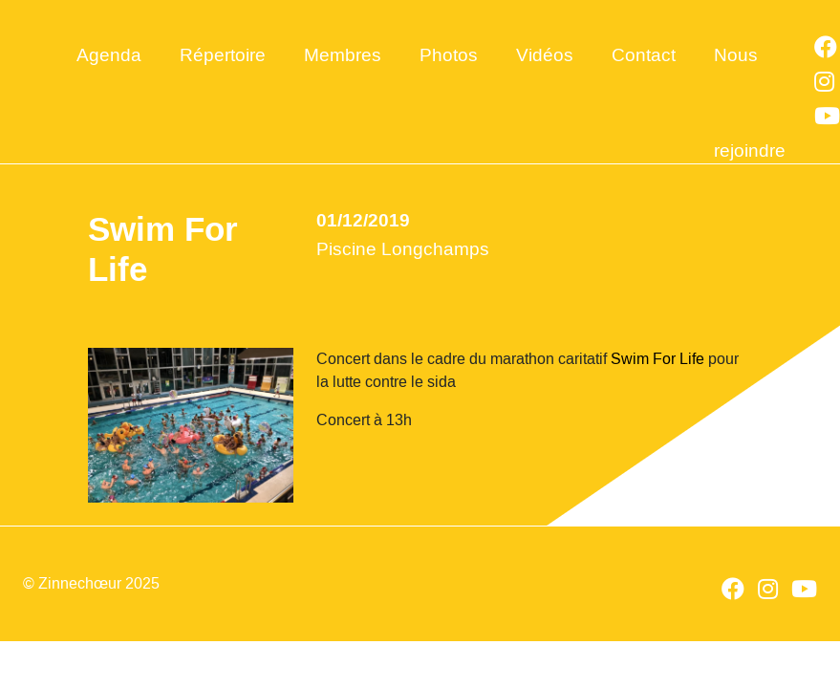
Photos (449, 55)
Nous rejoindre (750, 79)
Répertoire (223, 55)
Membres (342, 55)
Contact (644, 55)
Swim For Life (657, 359)
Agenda (108, 55)
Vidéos (544, 55)
